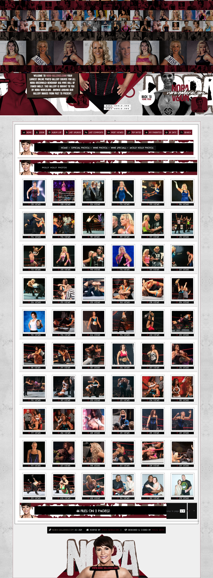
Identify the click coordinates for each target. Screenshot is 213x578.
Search (185, 132)
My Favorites (153, 132)
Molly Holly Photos (141, 147)
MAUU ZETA (158, 530)
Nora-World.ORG (111, 530)
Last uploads (73, 132)
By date (170, 132)
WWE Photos (100, 147)
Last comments (93, 132)
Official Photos (80, 147)
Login (39, 132)
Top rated (134, 132)
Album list (55, 132)
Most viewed (115, 132)
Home (26, 132)
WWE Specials (118, 147)
